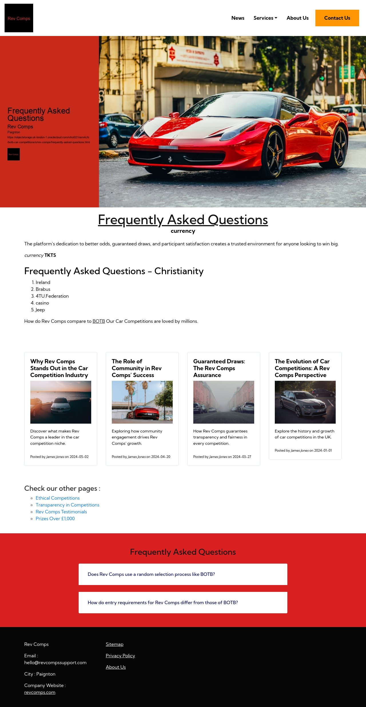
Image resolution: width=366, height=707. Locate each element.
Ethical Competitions (58, 498)
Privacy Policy (120, 655)
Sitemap (115, 644)
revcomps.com (39, 692)
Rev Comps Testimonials (61, 511)
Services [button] (263, 18)
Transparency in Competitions (67, 505)
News (237, 18)
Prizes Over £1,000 (55, 518)
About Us (298, 18)
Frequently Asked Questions (183, 219)
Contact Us (337, 18)
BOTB (99, 321)
